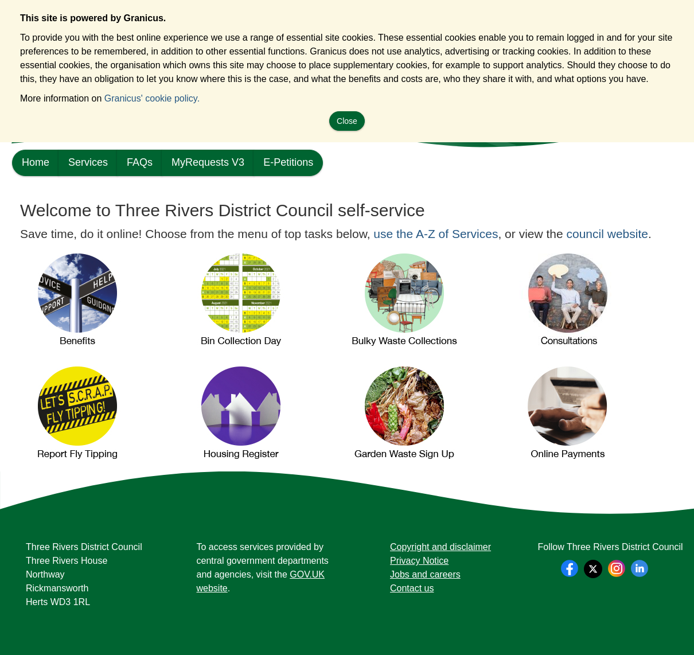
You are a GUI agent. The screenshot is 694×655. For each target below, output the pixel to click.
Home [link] (35, 162)
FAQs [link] (140, 162)
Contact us (412, 588)
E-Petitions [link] (288, 162)
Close (347, 121)
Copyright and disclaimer (440, 547)
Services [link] (88, 162)
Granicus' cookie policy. (152, 98)
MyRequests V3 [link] (207, 162)
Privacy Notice (419, 561)
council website (607, 233)
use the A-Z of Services (435, 233)
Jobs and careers (425, 574)
